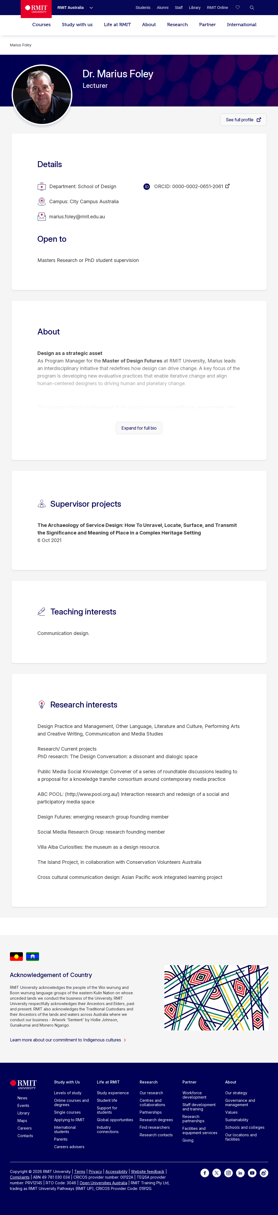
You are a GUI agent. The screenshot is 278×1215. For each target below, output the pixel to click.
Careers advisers (69, 1146)
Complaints (20, 1177)
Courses (41, 24)
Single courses (67, 1112)
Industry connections (108, 1129)
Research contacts (156, 1135)
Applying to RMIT (69, 1119)
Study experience (113, 1092)
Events (23, 1105)
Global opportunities (115, 1119)
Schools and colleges (245, 1127)
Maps (22, 1120)
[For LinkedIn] (240, 1172)
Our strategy (236, 1092)
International (241, 24)
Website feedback (147, 1171)
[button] (252, 7)
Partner (207, 24)
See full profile (240, 119)
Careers (24, 1128)
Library (23, 1113)
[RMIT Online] (217, 7)
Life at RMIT (117, 24)
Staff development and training (199, 1106)
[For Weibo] (264, 1172)
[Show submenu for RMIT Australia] (89, 7)
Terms (79, 1171)
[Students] (143, 7)
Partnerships (151, 1112)
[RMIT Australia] (71, 7)
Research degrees (156, 1119)
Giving (187, 1140)
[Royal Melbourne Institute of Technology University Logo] (36, 9)
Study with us (77, 24)
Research (177, 24)
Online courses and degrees (71, 1102)
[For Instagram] (228, 1172)
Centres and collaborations (152, 1102)
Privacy (95, 1171)
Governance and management (240, 1102)
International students (65, 1129)
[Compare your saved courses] (241, 7)
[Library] (194, 7)
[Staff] (178, 7)
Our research (151, 1092)
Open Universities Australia (103, 1183)
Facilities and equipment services (199, 1130)
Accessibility (116, 1171)
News (22, 1098)
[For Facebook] (204, 1172)
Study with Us (67, 1082)
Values (231, 1112)
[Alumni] (162, 7)
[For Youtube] (252, 1172)
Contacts (25, 1135)
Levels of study (68, 1092)
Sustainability (236, 1119)
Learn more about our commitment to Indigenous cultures (68, 1040)
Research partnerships (193, 1118)
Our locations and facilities (241, 1137)
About (149, 24)
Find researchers (155, 1127)
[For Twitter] (216, 1172)
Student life (107, 1100)
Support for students (107, 1110)
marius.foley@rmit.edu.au (77, 216)
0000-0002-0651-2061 (197, 186)
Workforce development (194, 1094)
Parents (61, 1139)
